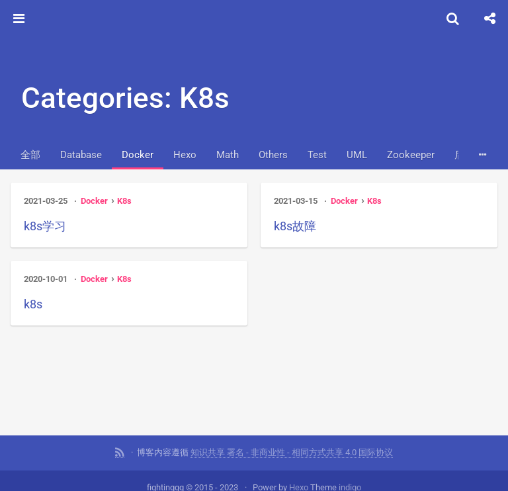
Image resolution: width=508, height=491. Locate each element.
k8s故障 (295, 226)
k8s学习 (45, 226)
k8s (33, 304)
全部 (30, 155)
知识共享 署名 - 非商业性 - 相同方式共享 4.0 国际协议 (291, 452)
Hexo (184, 155)
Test (317, 155)
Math (227, 155)
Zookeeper (411, 155)
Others (273, 155)
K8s (124, 201)
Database (81, 155)
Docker (137, 155)
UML (357, 155)
